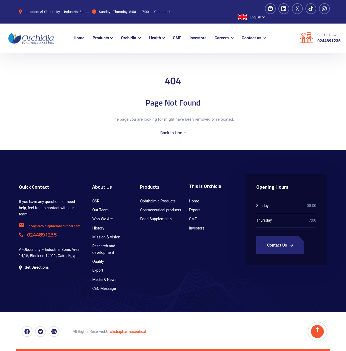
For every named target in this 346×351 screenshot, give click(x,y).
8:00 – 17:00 (139, 12)
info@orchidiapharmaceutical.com (49, 225)
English (249, 17)
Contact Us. (163, 12)
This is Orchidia (205, 186)
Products (149, 187)
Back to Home (173, 132)
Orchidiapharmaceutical (126, 331)
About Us (102, 187)
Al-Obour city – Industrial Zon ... (64, 12)
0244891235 (329, 40)
